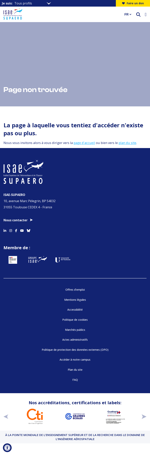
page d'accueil (84, 142)
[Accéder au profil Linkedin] (4, 230)
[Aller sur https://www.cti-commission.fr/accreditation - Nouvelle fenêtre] (35, 416)
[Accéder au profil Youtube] (22, 230)
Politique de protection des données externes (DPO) (75, 350)
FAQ (75, 380)
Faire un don (133, 3)
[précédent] (5, 416)
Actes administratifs (75, 339)
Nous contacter (15, 220)
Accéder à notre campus (75, 359)
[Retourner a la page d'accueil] (61, 14)
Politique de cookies (75, 319)
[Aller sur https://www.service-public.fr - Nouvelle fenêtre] (12, 260)
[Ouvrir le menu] (146, 14)
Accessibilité (75, 309)
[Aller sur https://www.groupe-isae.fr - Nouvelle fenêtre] (37, 260)
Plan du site (75, 369)
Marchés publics (75, 330)
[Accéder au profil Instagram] (10, 230)
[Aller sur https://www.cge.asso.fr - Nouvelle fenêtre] (75, 416)
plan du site (127, 142)
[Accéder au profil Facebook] (16, 230)
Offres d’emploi (75, 289)
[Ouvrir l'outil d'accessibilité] (7, 447)
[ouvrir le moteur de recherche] (138, 14)
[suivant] (144, 416)
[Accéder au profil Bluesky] (28, 230)
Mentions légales (75, 300)
